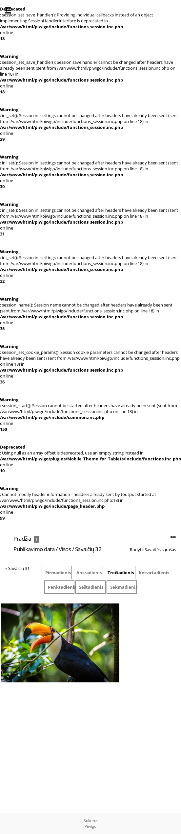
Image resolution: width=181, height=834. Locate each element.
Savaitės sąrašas (160, 549)
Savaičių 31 (19, 568)
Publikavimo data (33, 549)
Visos (65, 549)
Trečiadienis (121, 573)
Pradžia (22, 538)
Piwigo (90, 826)
